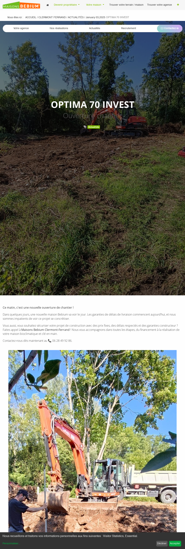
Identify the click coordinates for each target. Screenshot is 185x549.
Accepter (175, 543)
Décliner (162, 543)
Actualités (93, 126)
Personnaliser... (11, 543)
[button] (178, 5)
